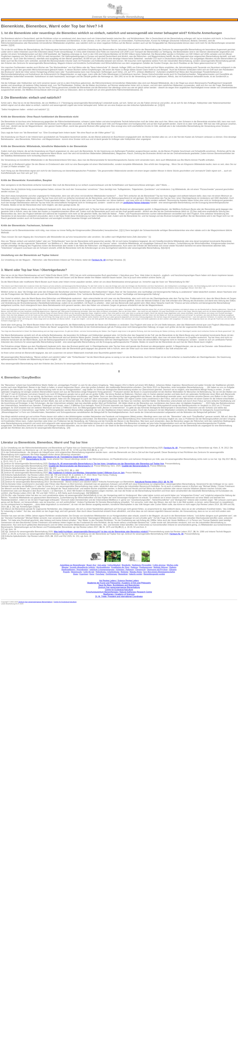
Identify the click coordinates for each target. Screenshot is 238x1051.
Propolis (66, 572)
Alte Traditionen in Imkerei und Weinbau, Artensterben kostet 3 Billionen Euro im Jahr (87, 473)
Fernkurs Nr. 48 (99, 260)
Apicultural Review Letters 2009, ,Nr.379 (79, 479)
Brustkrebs (126, 565)
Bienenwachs (76, 572)
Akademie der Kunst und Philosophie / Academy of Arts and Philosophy (119, 583)
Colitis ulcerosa (159, 565)
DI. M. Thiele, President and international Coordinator (119, 596)
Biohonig (124, 572)
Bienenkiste (123, 574)
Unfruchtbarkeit (114, 565)
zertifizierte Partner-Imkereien (136, 203)
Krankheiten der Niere (120, 567)
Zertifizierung (111, 574)
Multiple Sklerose (160, 567)
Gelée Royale (88, 572)
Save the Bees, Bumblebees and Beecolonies (119, 585)
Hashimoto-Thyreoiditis (141, 565)
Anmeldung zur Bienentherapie (72, 565)
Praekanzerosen (145, 567)
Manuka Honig (136, 572)
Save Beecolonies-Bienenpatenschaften (159, 572)
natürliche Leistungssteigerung (102, 569)
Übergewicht (140, 569)
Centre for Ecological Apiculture (119, 590)
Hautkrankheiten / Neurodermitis (75, 569)
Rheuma (65, 567)
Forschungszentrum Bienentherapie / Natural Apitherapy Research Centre (119, 592)
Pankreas (134, 567)
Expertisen (83, 574)
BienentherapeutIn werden (154, 574)
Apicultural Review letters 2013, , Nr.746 (154, 482)
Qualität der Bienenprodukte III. (136, 466)
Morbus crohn (172, 565)
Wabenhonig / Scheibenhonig (107, 572)
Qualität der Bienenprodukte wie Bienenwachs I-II (71, 466)
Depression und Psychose (157, 569)
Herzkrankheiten (103, 567)
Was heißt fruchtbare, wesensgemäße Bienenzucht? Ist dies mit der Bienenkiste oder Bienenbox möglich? (101, 532)
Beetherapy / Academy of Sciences (119, 594)
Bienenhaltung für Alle (36, 459)
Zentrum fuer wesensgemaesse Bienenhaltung (119, 587)
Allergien (172, 569)
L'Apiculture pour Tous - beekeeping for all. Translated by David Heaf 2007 (54, 457)
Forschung (100, 574)
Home (75, 574)
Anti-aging (101, 565)
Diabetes (172, 567)
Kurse (92, 574)
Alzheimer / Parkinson (125, 569)
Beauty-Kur (91, 565)
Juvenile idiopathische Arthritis (82, 567)
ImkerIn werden (135, 574)
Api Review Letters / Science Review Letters (119, 581)
